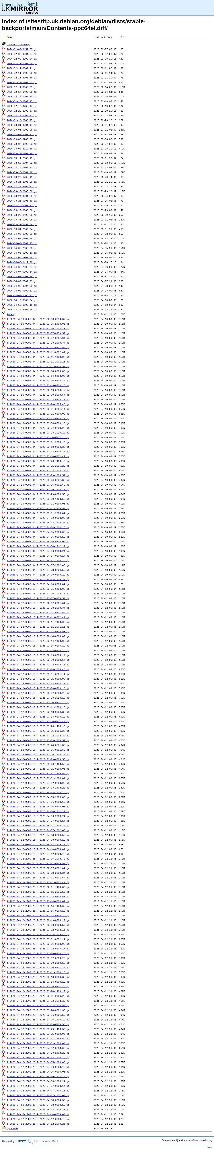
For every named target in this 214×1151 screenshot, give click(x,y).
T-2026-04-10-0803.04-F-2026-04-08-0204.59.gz (38, 569)
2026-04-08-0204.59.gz (22, 285)
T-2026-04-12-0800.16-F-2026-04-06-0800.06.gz (38, 806)
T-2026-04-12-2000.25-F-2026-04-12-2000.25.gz (38, 1123)
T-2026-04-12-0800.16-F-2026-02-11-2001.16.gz (38, 626)
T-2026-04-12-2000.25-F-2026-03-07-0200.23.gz (38, 958)
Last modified (103, 37)
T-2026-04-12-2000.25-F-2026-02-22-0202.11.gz (38, 929)
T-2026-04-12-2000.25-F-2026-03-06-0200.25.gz (38, 953)
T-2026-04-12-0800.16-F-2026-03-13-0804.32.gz (38, 712)
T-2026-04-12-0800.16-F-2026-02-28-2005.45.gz (38, 669)
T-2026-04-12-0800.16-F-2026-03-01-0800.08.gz (38, 678)
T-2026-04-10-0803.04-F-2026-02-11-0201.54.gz (38, 347)
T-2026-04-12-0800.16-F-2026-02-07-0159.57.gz (38, 598)
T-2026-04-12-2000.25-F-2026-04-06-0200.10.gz (38, 1067)
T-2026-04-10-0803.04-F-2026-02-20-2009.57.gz (38, 394)
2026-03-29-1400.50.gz (22, 214)
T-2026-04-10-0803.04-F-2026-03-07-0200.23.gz (38, 427)
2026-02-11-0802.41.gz (22, 68)
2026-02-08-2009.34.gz (22, 58)
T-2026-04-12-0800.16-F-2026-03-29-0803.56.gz (38, 759)
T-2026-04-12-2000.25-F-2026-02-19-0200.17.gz (38, 920)
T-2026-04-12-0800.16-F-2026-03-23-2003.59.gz (38, 740)
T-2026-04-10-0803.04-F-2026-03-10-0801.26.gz (38, 437)
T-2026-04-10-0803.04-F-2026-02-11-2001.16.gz (38, 361)
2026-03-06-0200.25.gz (22, 139)
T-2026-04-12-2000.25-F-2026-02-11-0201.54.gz (38, 877)
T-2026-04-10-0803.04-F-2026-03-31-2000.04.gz (38, 513)
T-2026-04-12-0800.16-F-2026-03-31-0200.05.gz (38, 768)
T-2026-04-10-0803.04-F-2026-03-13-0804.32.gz (38, 446)
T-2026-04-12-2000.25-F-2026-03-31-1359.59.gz (38, 1038)
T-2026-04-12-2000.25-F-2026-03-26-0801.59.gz (38, 1014)
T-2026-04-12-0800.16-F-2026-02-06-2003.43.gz (38, 593)
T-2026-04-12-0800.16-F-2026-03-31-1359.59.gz (38, 773)
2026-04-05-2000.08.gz (22, 248)
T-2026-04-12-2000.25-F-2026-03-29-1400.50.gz (38, 1029)
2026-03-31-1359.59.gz (22, 224)
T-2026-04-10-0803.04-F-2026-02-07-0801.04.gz (38, 338)
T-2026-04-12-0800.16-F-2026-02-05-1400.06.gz (38, 588)
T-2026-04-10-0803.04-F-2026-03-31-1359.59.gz (38, 508)
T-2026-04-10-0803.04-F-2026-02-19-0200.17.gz (38, 390)
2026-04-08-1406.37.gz (22, 295)
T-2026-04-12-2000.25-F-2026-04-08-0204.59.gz (38, 1100)
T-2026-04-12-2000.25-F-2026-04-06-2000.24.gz (38, 1081)
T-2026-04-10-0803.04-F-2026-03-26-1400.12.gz (38, 489)
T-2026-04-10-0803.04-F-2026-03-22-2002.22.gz (38, 470)
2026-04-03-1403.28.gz (22, 238)
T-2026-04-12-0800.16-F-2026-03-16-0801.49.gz (38, 721)
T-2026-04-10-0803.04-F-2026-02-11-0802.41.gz (38, 352)
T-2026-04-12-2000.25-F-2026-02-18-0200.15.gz (38, 915)
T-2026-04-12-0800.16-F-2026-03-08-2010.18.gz (38, 697)
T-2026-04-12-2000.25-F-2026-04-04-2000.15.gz (38, 1057)
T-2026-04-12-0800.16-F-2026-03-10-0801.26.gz (38, 702)
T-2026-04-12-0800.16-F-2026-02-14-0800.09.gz (38, 636)
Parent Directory (18, 44)
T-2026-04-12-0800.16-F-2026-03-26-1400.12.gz (38, 754)
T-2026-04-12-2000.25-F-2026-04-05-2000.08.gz (38, 1062)
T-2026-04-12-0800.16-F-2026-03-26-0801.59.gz (38, 749)
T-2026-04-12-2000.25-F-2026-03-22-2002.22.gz (38, 1000)
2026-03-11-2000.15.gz (22, 158)
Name (10, 37)
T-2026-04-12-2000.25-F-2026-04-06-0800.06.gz (38, 1071)
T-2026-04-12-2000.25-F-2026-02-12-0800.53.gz (38, 896)
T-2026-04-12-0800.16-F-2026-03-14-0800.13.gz (38, 716)
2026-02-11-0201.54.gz (22, 63)
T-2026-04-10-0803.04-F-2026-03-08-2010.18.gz (38, 432)
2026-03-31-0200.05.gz (22, 219)
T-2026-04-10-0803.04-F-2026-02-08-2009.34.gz (38, 342)
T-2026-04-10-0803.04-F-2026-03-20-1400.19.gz (38, 461)
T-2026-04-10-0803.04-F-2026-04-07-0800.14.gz (38, 555)
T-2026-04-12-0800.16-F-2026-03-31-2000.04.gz (38, 778)
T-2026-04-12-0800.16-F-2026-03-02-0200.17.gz (38, 683)
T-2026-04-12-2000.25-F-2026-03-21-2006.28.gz (38, 996)
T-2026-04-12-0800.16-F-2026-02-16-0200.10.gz (38, 645)
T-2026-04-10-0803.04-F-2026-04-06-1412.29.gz (38, 546)
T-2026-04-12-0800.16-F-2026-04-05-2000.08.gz (38, 797)
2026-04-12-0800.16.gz (22, 304)
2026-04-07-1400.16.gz (22, 276)
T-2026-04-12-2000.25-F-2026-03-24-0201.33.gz (38, 1010)
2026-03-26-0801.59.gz (22, 200)
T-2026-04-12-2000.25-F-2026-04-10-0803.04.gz (38, 1114)
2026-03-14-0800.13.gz (22, 167)
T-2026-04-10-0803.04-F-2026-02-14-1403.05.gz (38, 375)
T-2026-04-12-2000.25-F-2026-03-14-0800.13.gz (38, 981)
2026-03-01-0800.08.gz (22, 129)
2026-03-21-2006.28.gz (22, 181)
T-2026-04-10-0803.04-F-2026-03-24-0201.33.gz (38, 480)
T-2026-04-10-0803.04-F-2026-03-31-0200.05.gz (38, 503)
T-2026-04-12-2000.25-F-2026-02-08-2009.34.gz (38, 872)
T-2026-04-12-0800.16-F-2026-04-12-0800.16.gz (38, 854)
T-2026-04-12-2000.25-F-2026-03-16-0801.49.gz (38, 986)
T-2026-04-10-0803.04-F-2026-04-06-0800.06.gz (38, 541)
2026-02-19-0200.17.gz (22, 106)
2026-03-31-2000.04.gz (22, 229)
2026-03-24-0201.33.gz (22, 196)
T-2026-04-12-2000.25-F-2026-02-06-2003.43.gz (38, 858)
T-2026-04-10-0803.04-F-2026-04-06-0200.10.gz (38, 536)
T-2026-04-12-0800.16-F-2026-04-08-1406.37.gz (38, 844)
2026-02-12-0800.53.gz (22, 82)
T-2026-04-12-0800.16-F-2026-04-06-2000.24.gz (38, 816)
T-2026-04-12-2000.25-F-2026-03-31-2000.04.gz (38, 1043)
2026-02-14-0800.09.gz (22, 87)
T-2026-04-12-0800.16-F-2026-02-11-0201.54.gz (38, 612)
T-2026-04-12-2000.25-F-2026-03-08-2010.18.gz (38, 962)
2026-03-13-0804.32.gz (22, 162)
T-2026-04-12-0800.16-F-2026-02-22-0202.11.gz (38, 664)
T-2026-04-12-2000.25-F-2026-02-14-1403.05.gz (38, 906)
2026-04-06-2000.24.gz (22, 267)
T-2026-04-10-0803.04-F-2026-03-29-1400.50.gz (38, 498)
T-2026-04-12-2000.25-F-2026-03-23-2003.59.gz (38, 1005)
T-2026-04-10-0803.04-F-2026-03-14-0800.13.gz (38, 451)
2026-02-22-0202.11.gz (22, 115)
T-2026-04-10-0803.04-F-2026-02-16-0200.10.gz (38, 380)
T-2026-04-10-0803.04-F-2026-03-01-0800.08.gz (38, 413)
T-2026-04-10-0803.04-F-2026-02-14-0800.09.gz (38, 371)
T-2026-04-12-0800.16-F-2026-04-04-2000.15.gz (38, 792)
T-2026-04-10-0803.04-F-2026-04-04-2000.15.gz (38, 527)
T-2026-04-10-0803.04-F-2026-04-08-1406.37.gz (38, 579)
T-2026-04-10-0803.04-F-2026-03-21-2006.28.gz (38, 465)
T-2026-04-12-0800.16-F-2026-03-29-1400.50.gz (38, 764)
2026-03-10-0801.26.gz (22, 153)
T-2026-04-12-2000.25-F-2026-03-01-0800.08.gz (38, 943)
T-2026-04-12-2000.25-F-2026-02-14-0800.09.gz (38, 901)
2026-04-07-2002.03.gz (22, 281)
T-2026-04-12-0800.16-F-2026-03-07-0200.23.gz (38, 693)
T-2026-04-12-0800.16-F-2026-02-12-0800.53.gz (38, 631)
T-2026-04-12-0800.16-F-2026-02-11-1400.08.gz (38, 622)
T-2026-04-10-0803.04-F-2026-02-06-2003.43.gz (38, 328)
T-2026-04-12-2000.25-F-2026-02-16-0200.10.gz (38, 910)
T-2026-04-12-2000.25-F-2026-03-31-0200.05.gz (38, 1033)
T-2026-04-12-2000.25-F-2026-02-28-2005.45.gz (38, 934)
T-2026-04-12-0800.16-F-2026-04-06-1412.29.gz (38, 811)
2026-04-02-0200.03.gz (22, 233)
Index (10, 314)
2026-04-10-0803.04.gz (22, 300)
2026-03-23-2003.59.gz (22, 191)
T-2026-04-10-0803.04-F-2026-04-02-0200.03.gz (38, 517)
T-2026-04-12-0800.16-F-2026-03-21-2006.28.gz (38, 730)
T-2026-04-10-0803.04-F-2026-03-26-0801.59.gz (38, 484)
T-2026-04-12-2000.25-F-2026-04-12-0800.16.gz (38, 1119)
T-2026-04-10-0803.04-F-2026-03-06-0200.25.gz (38, 423)
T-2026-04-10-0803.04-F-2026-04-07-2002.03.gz (38, 565)
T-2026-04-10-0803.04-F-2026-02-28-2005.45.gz (38, 404)
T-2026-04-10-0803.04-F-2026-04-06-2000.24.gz (38, 551)
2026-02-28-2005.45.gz (22, 120)
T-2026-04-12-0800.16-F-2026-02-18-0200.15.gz (38, 650)
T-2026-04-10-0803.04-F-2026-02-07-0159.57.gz (38, 333)
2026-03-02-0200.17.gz (22, 134)
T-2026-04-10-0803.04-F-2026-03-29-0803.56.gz (38, 494)
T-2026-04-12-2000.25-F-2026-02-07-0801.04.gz (38, 868)
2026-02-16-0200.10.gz (22, 96)
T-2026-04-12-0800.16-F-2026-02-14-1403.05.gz (38, 640)
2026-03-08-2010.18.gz (22, 148)
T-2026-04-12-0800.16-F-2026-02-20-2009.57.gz (38, 659)
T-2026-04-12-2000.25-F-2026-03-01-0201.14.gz (38, 939)
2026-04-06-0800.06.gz (22, 257)
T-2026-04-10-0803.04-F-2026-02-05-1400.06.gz (38, 323)
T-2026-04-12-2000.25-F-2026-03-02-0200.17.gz (38, 948)
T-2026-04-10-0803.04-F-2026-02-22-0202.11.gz (38, 399)
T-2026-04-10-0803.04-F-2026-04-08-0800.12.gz (38, 574)
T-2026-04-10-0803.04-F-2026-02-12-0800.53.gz (38, 366)
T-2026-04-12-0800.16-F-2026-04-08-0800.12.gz (38, 839)
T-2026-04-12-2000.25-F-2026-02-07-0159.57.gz (38, 863)
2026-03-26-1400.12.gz (22, 205)
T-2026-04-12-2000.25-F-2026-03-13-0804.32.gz (38, 977)
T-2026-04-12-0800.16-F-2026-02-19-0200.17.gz (38, 655)
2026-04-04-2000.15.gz (22, 243)
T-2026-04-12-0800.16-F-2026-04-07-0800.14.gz (38, 820)
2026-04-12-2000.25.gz (22, 309)
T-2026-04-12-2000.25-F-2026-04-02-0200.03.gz (38, 1048)
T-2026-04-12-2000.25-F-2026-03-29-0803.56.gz (38, 1024)
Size (123, 37)
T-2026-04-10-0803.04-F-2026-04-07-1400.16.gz (38, 560)
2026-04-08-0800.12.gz (22, 290)
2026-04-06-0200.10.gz (22, 252)
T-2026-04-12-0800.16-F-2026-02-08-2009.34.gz (38, 607)
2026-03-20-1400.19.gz (22, 177)
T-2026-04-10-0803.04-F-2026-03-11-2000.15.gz (38, 442)
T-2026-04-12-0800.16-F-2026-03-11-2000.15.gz (38, 707)
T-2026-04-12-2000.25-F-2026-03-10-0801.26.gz (38, 967)
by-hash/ (12, 1128)
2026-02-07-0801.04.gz (22, 54)
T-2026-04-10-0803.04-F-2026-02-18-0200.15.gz (38, 385)
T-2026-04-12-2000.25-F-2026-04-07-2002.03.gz (38, 1095)
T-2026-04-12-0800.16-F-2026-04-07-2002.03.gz (38, 830)
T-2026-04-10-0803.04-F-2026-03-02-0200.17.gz (38, 418)
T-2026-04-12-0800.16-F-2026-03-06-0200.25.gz (38, 688)
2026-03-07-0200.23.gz (22, 143)
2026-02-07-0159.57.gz (22, 49)
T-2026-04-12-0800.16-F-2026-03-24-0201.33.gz (38, 745)
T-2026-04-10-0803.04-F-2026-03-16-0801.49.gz (38, 456)
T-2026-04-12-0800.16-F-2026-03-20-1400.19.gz (38, 726)
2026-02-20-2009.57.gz (22, 110)
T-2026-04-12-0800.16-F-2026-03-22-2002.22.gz (38, 735)
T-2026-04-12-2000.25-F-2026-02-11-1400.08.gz (38, 887)
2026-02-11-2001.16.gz (22, 77)
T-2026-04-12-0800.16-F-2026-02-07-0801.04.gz (38, 603)
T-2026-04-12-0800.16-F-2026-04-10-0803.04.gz (38, 849)
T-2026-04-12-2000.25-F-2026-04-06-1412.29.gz (38, 1076)
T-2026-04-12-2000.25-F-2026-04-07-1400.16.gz (38, 1090)
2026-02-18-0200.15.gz (22, 101)
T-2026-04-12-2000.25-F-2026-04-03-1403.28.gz (38, 1052)
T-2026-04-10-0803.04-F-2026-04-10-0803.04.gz (38, 584)
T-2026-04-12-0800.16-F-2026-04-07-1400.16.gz (38, 825)
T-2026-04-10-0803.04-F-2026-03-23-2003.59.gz (38, 475)
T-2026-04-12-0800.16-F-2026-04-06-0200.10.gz (38, 801)
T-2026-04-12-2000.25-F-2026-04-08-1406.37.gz (38, 1109)
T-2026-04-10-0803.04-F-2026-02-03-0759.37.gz (38, 319)
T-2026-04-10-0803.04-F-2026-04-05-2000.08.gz (38, 532)
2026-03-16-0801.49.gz (22, 172)
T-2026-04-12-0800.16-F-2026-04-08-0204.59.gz (38, 835)
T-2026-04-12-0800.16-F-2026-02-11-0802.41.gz (38, 617)
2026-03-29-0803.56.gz (22, 210)
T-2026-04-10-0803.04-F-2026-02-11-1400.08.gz (38, 356)
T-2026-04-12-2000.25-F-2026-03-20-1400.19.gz (38, 991)
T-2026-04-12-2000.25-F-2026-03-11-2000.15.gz (38, 972)
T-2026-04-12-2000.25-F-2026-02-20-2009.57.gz (38, 925)
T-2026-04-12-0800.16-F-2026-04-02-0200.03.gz (38, 783)
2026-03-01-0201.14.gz (22, 125)
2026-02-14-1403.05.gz (22, 91)
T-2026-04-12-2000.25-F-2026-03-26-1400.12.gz (38, 1019)
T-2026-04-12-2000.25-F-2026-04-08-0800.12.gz (38, 1104)
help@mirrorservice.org (200, 1140)
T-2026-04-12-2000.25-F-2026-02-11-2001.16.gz (38, 891)
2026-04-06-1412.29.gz (22, 262)
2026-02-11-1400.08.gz (22, 72)
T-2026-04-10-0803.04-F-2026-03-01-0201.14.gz (38, 409)
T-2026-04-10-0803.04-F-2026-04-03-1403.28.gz (38, 522)
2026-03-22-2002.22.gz (22, 186)
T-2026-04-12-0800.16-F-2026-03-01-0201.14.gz (38, 674)
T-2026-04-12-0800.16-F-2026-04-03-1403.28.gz (38, 787)
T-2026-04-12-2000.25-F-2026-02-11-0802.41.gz (38, 882)
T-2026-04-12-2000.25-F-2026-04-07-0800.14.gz (38, 1085)
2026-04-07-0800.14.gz (22, 271)
